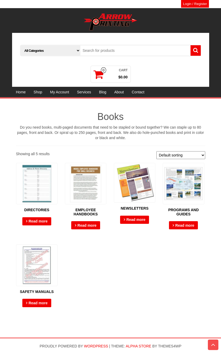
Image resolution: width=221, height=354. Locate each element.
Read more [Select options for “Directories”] (38, 221)
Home (21, 92)
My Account (59, 92)
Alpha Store (138, 346)
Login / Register (195, 4)
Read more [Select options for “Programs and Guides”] (184, 225)
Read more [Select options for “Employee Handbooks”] (87, 225)
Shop (38, 92)
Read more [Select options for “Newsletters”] (135, 220)
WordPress (96, 346)
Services (84, 92)
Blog (102, 92)
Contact (138, 92)
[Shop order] (180, 155)
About (119, 92)
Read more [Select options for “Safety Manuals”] (38, 303)
